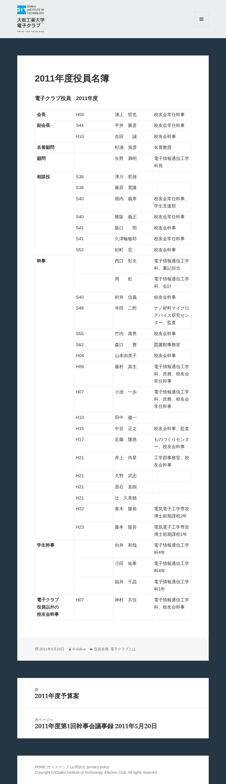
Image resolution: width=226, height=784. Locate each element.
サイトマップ (58, 767)
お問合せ (78, 767)
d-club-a (79, 649)
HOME (40, 767)
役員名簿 (101, 649)
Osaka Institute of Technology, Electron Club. (91, 772)
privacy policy (98, 767)
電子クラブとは (123, 649)
